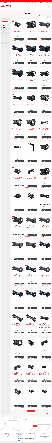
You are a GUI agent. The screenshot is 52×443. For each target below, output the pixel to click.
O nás (35, 2)
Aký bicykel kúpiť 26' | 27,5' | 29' (44, 436)
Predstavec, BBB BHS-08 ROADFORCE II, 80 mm (44, 31)
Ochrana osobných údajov (32, 434)
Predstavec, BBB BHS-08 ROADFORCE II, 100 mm (31, 251)
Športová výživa (35, 8)
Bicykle (2, 8)
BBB (3, 34)
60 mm (3, 44)
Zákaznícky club (44, 433)
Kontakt (50, 2)
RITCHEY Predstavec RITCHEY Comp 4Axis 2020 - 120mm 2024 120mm (44, 325)
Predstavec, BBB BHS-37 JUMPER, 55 (44, 56)
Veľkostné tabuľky (31, 2)
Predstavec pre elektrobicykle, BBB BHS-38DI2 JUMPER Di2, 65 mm (44, 398)
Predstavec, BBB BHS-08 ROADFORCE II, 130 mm (44, 276)
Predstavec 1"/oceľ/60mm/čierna (31, 153)
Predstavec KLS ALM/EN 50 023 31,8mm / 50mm (31, 104)
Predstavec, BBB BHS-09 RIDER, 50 (44, 251)
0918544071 (20, 434)
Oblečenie (29, 8)
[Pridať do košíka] (19, 39)
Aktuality (38, 2)
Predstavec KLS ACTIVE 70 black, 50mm (44, 153)
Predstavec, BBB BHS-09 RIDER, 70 (17, 55)
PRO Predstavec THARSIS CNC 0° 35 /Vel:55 (17, 398)
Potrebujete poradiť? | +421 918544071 (7, 2)
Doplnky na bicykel (22, 8)
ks (13, 38)
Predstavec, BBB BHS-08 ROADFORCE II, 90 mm (17, 251)
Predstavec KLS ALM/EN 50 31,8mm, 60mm (44, 80)
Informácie (47, 2)
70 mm (3, 45)
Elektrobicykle (8, 8)
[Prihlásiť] (44, 6)
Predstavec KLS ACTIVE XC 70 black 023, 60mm (17, 104)
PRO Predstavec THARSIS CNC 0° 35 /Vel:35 (31, 202)
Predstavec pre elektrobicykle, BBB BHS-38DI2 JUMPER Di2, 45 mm (44, 374)
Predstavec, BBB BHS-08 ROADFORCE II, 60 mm (31, 227)
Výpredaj (49, 8)
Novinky (44, 8)
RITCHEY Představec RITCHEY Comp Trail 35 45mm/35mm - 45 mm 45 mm (17, 350)
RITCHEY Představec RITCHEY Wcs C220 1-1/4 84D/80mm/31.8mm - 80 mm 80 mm (44, 203)
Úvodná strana (26, 2)
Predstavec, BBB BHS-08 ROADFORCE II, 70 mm (44, 227)
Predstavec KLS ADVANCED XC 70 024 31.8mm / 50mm (44, 104)
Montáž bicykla (44, 434)
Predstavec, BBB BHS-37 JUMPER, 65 (17, 80)
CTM (3, 35)
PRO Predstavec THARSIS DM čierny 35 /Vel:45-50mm (18, 202)
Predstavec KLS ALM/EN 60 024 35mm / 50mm (31, 129)
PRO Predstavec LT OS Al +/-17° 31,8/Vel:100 (31, 325)
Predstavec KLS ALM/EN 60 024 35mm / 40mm (17, 129)
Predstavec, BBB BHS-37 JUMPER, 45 (31, 56)
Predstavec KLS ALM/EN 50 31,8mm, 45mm (31, 80)
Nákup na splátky (44, 437)
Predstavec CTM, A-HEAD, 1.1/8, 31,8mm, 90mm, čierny (44, 129)
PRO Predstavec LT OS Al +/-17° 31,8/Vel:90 (17, 325)
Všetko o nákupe (42, 2)
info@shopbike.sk (20, 433)
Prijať (19, 440)
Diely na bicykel (15, 8)
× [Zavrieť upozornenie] (50, 0)
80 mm (3, 46)
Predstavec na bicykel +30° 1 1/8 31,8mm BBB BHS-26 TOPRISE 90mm (17, 374)
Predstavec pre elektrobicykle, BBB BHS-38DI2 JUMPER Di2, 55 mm (31, 398)
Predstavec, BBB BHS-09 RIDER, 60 (31, 275)
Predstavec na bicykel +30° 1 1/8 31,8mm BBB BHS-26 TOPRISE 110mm (31, 178)
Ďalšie (41, 8)
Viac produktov (31, 411)
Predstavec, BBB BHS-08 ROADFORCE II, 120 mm (17, 276)
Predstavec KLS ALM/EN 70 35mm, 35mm (31, 31)
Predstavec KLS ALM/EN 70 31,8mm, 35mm (44, 178)
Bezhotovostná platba (44, 438)
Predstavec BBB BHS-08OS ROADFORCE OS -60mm (17, 31)
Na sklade (4, 27)
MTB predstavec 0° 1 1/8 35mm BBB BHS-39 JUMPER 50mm (31, 374)
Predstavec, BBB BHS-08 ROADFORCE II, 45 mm (17, 227)
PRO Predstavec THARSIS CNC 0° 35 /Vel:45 (31, 349)
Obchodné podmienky (32, 433)
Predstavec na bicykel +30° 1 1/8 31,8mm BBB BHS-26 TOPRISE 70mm (44, 350)
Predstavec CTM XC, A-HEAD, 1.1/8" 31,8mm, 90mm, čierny (17, 153)
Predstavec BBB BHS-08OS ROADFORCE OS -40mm (17, 178)
